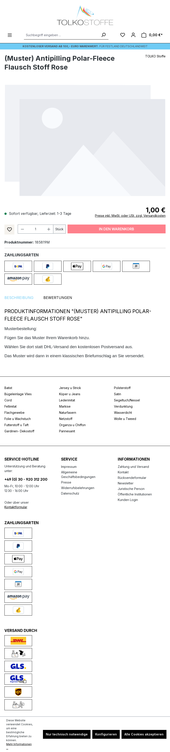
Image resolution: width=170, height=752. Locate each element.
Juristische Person (131, 489)
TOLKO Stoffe (155, 56)
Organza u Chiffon (72, 425)
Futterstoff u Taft (16, 425)
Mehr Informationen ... (19, 746)
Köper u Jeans (69, 394)
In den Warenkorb (116, 229)
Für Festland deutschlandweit (85, 46)
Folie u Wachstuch (17, 419)
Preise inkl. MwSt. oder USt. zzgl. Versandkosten (130, 215)
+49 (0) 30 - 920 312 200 (25, 479)
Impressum (69, 467)
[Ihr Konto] (133, 34)
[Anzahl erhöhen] (49, 229)
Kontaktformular (15, 507)
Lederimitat (67, 400)
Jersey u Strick (70, 388)
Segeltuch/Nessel (127, 400)
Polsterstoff (122, 388)
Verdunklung (123, 406)
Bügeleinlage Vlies (18, 394)
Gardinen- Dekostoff (19, 431)
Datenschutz (70, 493)
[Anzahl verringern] (22, 229)
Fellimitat (10, 406)
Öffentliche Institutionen (135, 494)
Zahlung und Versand (133, 467)
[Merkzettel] (122, 34)
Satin (117, 394)
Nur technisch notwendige (67, 734)
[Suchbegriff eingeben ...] (61, 35)
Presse (66, 482)
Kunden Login (128, 500)
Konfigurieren (106, 734)
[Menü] (9, 35)
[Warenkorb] (152, 35)
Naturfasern (67, 412)
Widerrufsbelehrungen (77, 488)
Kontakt (123, 472)
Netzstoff (65, 419)
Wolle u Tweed (125, 419)
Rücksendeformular (132, 478)
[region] (85, 140)
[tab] (18, 297)
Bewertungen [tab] (57, 297)
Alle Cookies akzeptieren (144, 734)
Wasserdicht (123, 412)
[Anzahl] (35, 229)
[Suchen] (103, 35)
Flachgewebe (14, 412)
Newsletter (125, 483)
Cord (8, 400)
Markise (65, 406)
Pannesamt (67, 431)
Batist (8, 388)
